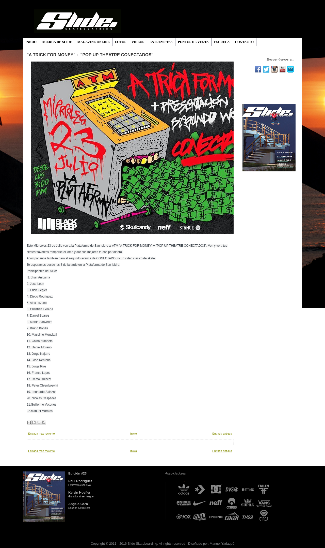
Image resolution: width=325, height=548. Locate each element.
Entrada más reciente (41, 433)
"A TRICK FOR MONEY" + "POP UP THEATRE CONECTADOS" (90, 54)
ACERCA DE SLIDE (57, 42)
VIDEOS (138, 42)
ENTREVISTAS (161, 42)
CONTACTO (244, 42)
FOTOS (120, 42)
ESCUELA (222, 42)
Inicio (133, 433)
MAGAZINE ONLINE (93, 42)
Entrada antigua (222, 433)
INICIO (31, 42)
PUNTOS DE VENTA (193, 42)
